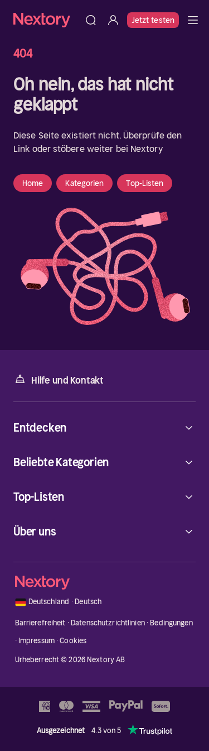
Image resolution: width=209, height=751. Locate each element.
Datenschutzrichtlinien (108, 623)
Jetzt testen (153, 20)
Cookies (73, 640)
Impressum (36, 640)
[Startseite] (46, 20)
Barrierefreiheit (40, 623)
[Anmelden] (113, 20)
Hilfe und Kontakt (58, 379)
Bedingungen (171, 623)
